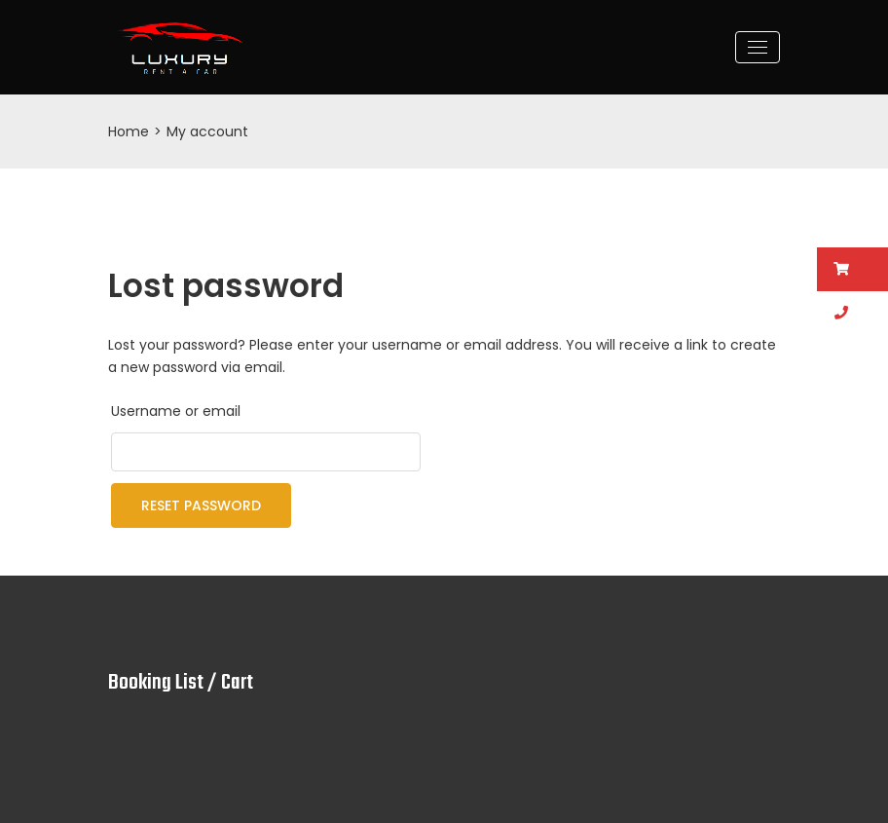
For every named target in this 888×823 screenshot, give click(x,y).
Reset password (201, 505)
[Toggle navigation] (757, 47)
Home (128, 131)
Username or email (175, 411)
